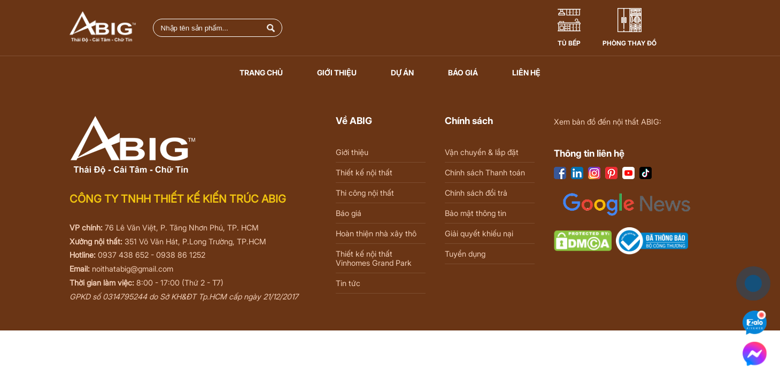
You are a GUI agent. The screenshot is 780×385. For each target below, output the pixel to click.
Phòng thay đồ (630, 43)
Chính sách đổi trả (476, 192)
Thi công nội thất (365, 192)
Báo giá (463, 72)
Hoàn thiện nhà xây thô (376, 233)
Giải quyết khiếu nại (479, 233)
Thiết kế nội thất (364, 172)
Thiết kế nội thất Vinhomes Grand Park (374, 258)
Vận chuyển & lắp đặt (482, 152)
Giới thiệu (337, 72)
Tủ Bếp (569, 43)
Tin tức (348, 283)
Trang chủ (261, 72)
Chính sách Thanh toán (485, 172)
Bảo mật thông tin (475, 213)
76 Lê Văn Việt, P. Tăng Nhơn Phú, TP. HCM (182, 227)
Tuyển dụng (465, 253)
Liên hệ (526, 72)
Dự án (402, 72)
